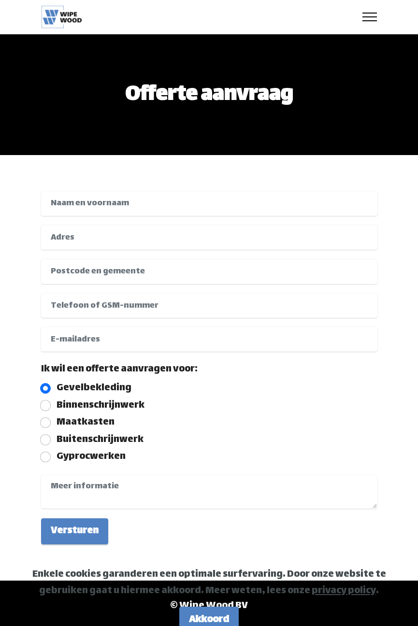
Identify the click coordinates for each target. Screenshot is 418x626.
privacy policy (344, 600)
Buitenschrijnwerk (100, 440)
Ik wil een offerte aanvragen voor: (119, 369)
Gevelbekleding (94, 388)
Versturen (75, 531)
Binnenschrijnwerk (100, 406)
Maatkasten (86, 422)
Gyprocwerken (91, 457)
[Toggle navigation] (369, 17)
